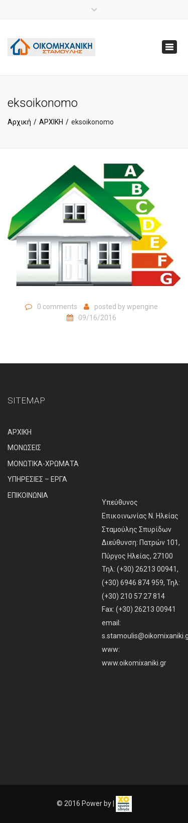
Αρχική (19, 122)
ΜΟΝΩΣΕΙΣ (24, 448)
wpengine (142, 307)
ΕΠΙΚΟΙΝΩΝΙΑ (28, 495)
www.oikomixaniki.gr (134, 663)
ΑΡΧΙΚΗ (51, 122)
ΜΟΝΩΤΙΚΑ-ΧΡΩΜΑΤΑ (43, 464)
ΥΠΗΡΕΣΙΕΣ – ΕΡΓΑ (37, 479)
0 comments (57, 307)
